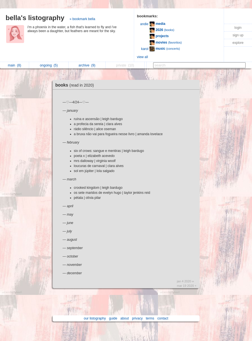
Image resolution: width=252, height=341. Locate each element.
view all (142, 57)
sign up (238, 35)
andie (144, 24)
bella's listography (35, 18)
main (14, 65)
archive (86, 65)
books (76, 85)
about (124, 318)
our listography (95, 318)
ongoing (49, 65)
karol (144, 49)
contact (162, 318)
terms (150, 318)
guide (113, 318)
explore (237, 43)
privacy (137, 318)
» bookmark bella (82, 19)
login (237, 28)
